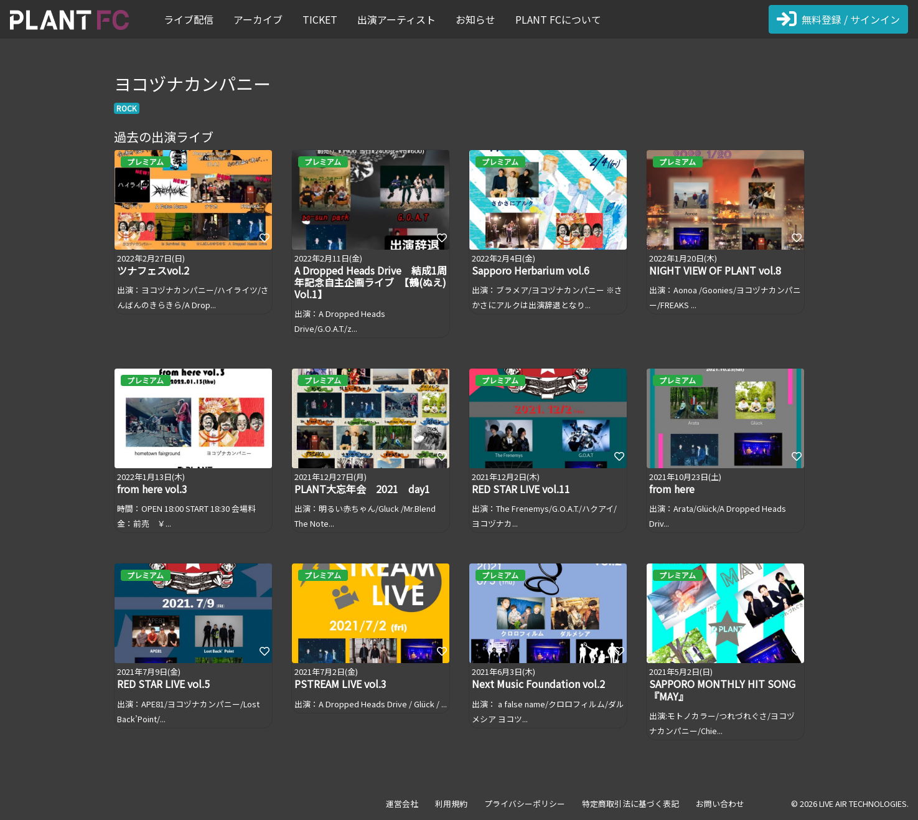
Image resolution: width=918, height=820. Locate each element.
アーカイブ (258, 19)
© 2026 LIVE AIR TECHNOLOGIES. (850, 803)
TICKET (319, 19)
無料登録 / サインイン (838, 19)
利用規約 (451, 803)
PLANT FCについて (558, 19)
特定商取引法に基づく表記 (630, 803)
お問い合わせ (720, 803)
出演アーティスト (396, 19)
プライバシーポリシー (524, 803)
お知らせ (475, 19)
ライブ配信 (188, 19)
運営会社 (402, 803)
